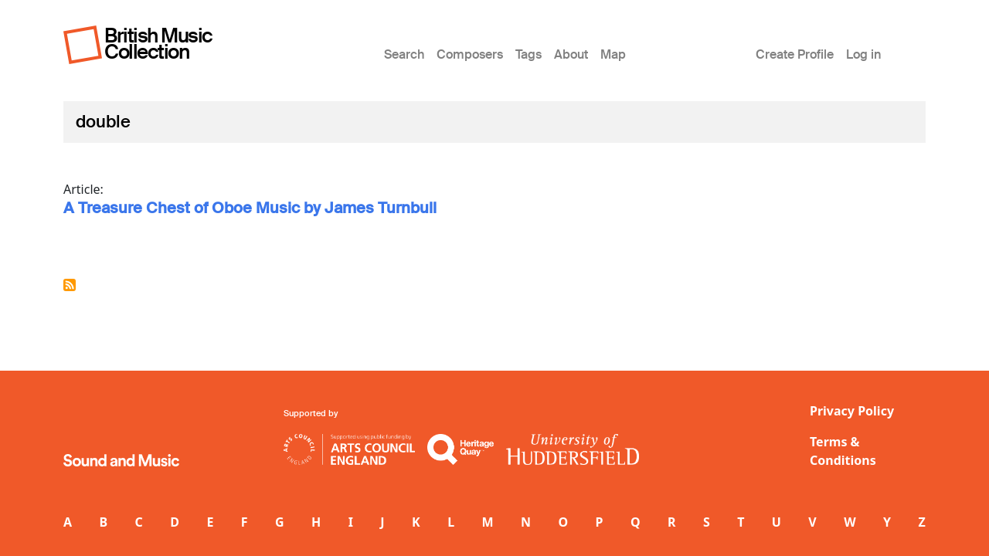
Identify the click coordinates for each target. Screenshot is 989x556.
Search (404, 54)
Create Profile (795, 54)
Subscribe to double (69, 285)
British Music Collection (158, 43)
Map (613, 54)
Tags (528, 54)
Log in (863, 54)
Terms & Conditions (843, 451)
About (571, 54)
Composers (470, 54)
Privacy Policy (852, 410)
